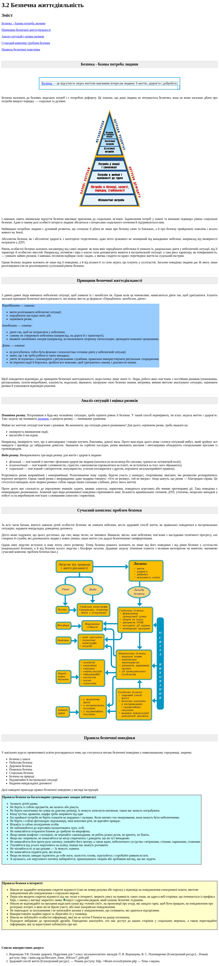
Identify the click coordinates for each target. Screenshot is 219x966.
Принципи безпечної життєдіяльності (26, 30)
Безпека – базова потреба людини (23, 23)
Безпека (47, 83)
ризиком (43, 418)
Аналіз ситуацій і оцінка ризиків (23, 36)
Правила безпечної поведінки (21, 49)
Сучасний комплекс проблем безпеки (26, 43)
